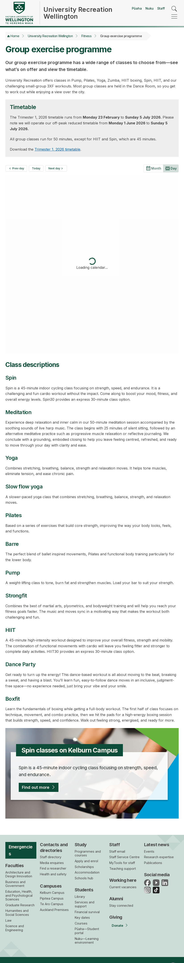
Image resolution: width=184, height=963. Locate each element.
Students (84, 889)
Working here (122, 880)
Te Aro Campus (51, 904)
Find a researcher (53, 868)
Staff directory (50, 857)
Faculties (14, 865)
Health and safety (53, 874)
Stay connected (121, 905)
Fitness (86, 36)
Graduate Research (20, 905)
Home (14, 36)
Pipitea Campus (52, 898)
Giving (115, 917)
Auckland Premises (54, 910)
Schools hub (84, 878)
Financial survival (87, 912)
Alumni (116, 898)
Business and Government (15, 884)
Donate (117, 925)
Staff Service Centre (124, 857)
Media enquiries (52, 863)
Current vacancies (122, 887)
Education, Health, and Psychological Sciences (19, 895)
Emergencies (21, 850)
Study (81, 844)
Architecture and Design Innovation (18, 874)
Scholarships (84, 867)
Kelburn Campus (52, 892)
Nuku (149, 8)
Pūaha (137, 8)
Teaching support (122, 868)
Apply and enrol (86, 861)
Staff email (117, 851)
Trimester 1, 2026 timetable (57, 149)
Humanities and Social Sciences (17, 912)
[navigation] (174, 17)
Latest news (156, 844)
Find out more (35, 787)
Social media (157, 874)
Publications (153, 863)
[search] (174, 9)
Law (8, 920)
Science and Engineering (14, 928)
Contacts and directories (54, 847)
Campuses (51, 886)
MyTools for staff (122, 863)
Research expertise (159, 857)
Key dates (82, 917)
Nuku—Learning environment (87, 941)
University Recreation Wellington (50, 36)
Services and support (84, 904)
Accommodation (87, 872)
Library (80, 896)
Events (149, 851)
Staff (161, 8)
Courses (81, 923)
